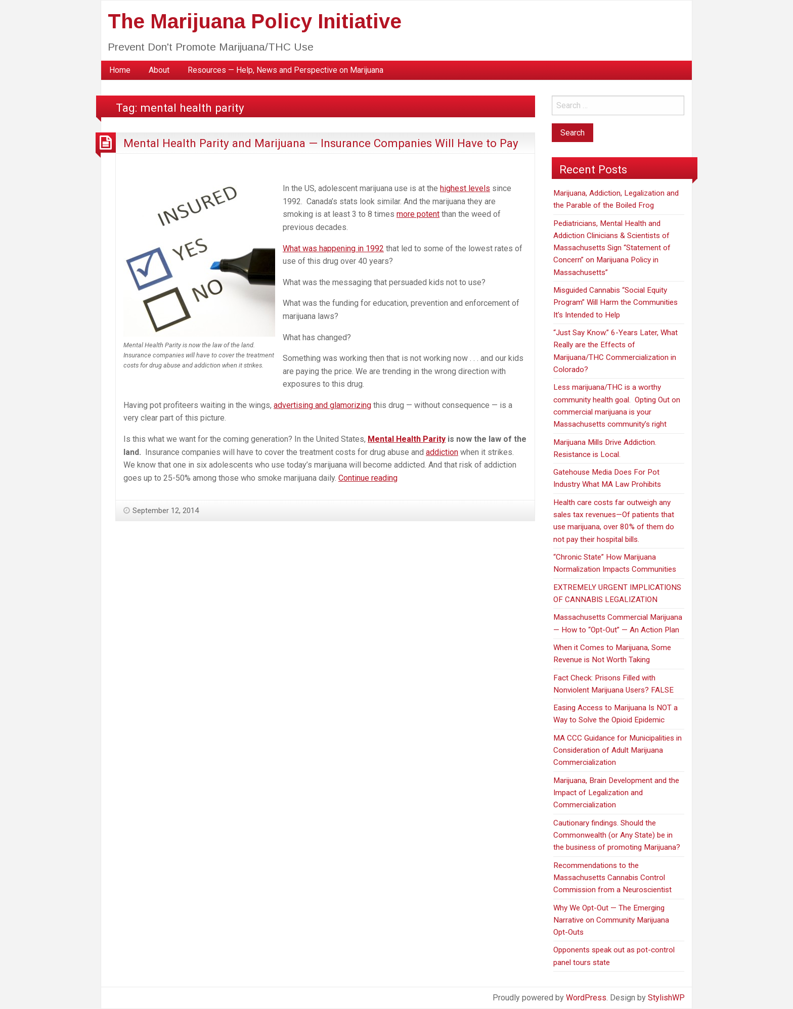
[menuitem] (120, 70)
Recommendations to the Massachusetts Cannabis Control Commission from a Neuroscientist (612, 878)
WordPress (586, 997)
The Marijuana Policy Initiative (255, 21)
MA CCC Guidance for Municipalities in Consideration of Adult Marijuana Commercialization (617, 750)
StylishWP (666, 997)
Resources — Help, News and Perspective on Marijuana (285, 70)
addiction (442, 452)
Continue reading (368, 478)
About (159, 70)
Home (119, 70)
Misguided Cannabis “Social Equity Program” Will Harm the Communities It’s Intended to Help (615, 302)
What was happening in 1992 (333, 248)
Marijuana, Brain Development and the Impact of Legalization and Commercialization (616, 793)
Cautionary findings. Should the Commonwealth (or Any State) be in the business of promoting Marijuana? (616, 835)
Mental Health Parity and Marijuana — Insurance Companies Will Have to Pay (320, 143)
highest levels (465, 188)
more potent (417, 214)
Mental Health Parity (407, 439)
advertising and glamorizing (322, 405)
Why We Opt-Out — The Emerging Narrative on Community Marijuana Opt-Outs (611, 920)
